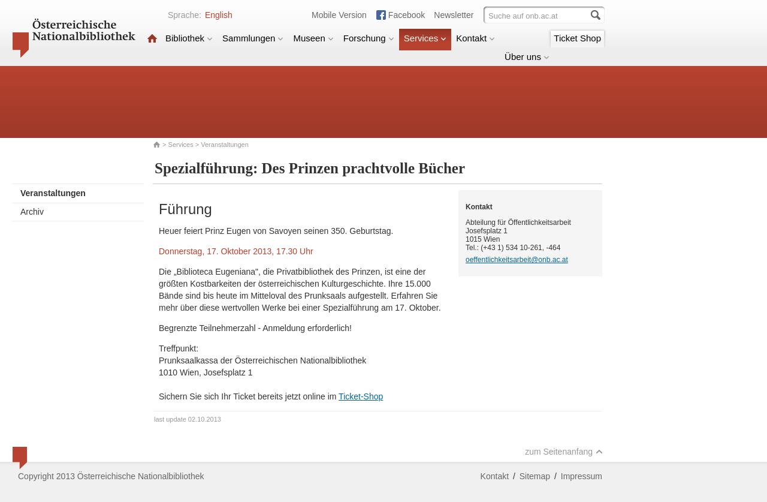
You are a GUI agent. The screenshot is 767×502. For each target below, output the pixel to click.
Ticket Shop (577, 38)
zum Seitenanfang (564, 451)
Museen (313, 38)
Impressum (581, 476)
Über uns (527, 57)
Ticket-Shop (361, 396)
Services (425, 38)
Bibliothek (189, 38)
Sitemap (535, 476)
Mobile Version (339, 15)
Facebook (406, 15)
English (218, 15)
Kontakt (475, 38)
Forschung (368, 38)
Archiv (32, 212)
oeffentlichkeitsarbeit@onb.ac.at (517, 259)
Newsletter (453, 15)
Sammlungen (252, 38)
